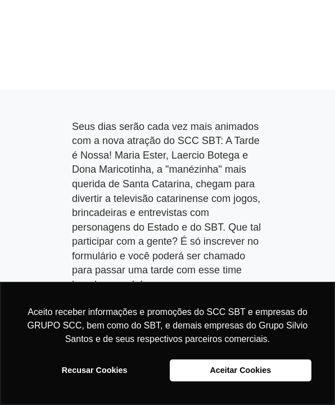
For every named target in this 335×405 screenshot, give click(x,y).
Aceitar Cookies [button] (240, 370)
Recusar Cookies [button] (95, 370)
